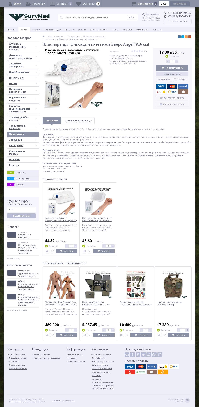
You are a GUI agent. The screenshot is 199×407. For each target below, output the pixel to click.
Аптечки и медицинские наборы (23, 46)
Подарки (14, 159)
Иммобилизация (23, 72)
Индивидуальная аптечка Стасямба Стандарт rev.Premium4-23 (169, 305)
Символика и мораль (17, 152)
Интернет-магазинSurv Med (179, 400)
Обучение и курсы (98, 29)
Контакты (157, 29)
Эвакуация (23, 139)
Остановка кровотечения (23, 90)
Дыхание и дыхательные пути (23, 56)
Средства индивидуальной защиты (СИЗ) (23, 108)
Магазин (24, 29)
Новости (69, 29)
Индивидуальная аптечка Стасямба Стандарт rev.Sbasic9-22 (135, 303)
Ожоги (23, 83)
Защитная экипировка (23, 65)
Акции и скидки (53, 29)
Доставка (127, 29)
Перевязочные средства (23, 99)
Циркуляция (23, 134)
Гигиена (14, 165)
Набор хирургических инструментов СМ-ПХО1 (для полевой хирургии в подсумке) (97, 305)
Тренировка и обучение (23, 127)
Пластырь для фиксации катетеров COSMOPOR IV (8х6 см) (61, 219)
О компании (142, 29)
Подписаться (21, 215)
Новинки (37, 29)
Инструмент (23, 77)
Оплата (115, 29)
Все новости (13, 258)
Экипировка (23, 145)
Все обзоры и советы (17, 310)
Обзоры (82, 29)
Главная (12, 29)
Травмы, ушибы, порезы (23, 119)
